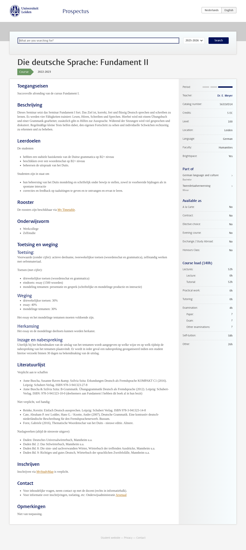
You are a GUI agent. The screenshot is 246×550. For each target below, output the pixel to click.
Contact (140, 538)
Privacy (128, 538)
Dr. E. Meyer (225, 96)
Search (218, 40)
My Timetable (66, 209)
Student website (110, 538)
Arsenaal (121, 495)
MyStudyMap (45, 471)
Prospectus (75, 11)
